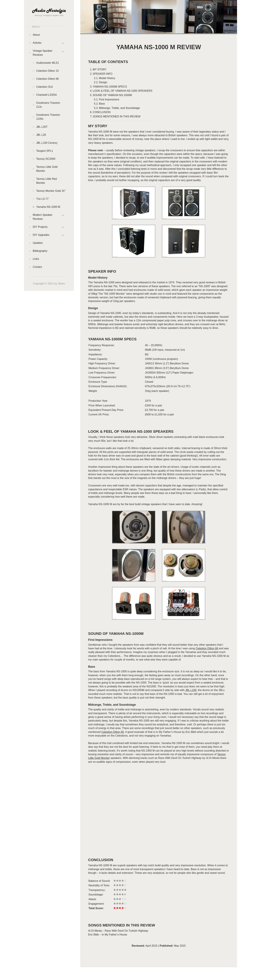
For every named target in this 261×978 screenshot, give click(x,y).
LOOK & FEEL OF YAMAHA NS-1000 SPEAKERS (122, 90)
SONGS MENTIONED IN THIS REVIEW (116, 116)
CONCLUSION (102, 112)
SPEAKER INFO (102, 73)
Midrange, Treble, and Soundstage (119, 108)
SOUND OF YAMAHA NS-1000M (112, 95)
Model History (107, 78)
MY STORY (100, 69)
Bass (102, 103)
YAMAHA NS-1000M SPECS (110, 86)
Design (103, 82)
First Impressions (109, 99)
